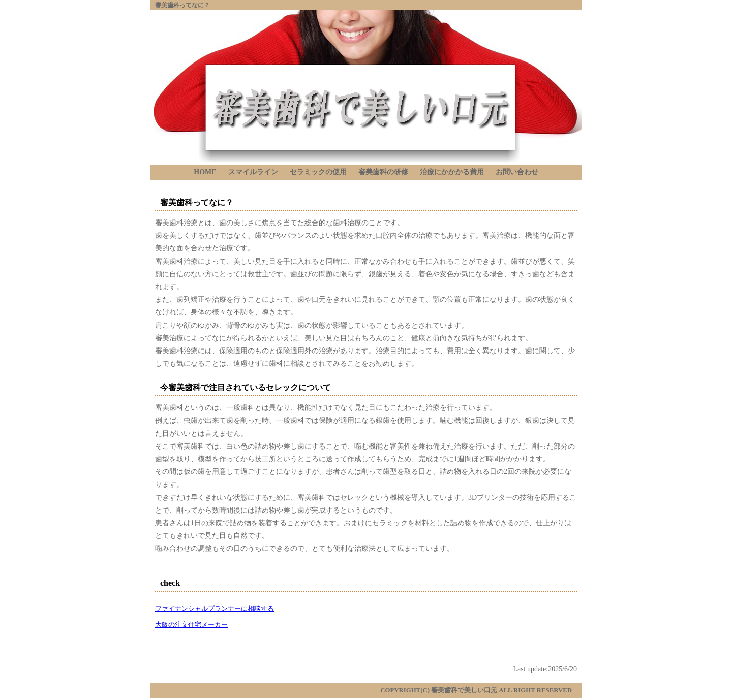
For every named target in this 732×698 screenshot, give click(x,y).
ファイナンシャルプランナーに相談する (214, 608)
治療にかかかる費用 (452, 172)
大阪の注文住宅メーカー (191, 624)
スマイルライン (253, 172)
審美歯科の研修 (383, 172)
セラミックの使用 (318, 172)
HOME (205, 172)
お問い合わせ (517, 172)
